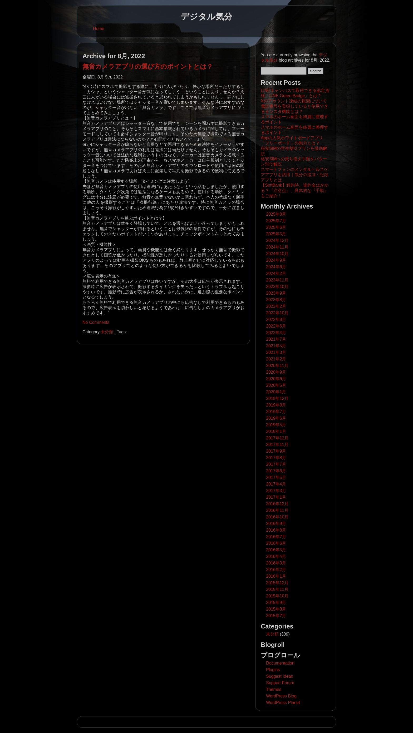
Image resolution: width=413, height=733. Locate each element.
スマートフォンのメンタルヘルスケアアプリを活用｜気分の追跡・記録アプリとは (294, 174)
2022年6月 (276, 326)
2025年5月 (276, 234)
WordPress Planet (283, 702)
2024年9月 (276, 260)
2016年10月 (277, 517)
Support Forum (280, 683)
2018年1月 (276, 431)
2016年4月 (276, 556)
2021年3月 (276, 352)
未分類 (107, 332)
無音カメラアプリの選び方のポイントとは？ (147, 66)
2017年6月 (276, 471)
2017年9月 (276, 451)
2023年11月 (277, 280)
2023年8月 (276, 300)
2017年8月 (276, 457)
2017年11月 (277, 444)
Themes (273, 689)
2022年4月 (276, 332)
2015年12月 (277, 583)
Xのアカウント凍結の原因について (294, 101)
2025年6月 (276, 227)
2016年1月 (276, 576)
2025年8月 (276, 214)
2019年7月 (276, 411)
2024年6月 (276, 267)
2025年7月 (276, 221)
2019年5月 (276, 425)
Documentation (280, 663)
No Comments (95, 322)
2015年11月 (277, 589)
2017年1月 (276, 497)
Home (98, 28)
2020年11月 (277, 365)
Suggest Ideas (279, 676)
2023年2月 (276, 306)
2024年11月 (277, 247)
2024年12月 (277, 240)
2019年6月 (276, 418)
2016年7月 (276, 536)
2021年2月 (276, 359)
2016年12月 (277, 504)
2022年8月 (276, 319)
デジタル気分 (206, 16)
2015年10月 (277, 596)
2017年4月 (276, 484)
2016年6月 (276, 543)
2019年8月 (276, 405)
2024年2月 (276, 273)
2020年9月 (276, 372)
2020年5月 (276, 385)
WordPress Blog (281, 696)
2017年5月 (276, 477)
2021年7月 (276, 339)
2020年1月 (276, 392)
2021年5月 (276, 346)
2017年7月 (276, 464)
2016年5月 (276, 550)
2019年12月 (277, 398)
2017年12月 (277, 438)
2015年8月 (276, 609)
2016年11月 (277, 510)
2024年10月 (277, 253)
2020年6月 (276, 379)
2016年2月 (276, 569)
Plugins (273, 669)
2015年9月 (276, 602)
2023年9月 (276, 293)
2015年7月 (276, 615)
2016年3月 (276, 563)
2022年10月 (277, 313)
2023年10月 (277, 286)
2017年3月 (276, 490)
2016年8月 (276, 530)
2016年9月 (276, 523)
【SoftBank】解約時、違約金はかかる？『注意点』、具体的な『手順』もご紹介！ (294, 190)
